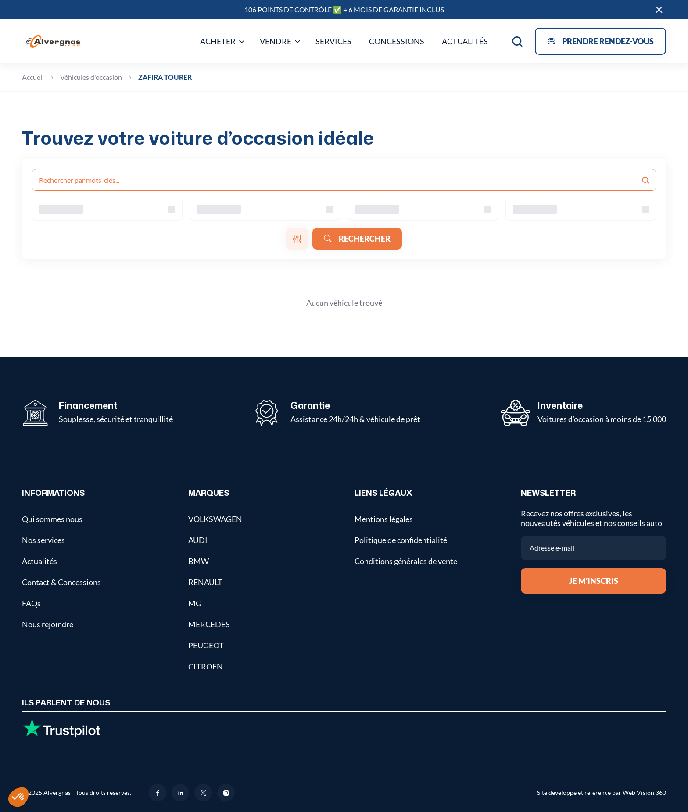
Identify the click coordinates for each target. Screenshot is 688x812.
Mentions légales (384, 519)
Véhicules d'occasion (91, 77)
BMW (198, 561)
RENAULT (205, 582)
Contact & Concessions (61, 582)
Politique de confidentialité (401, 540)
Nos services (43, 540)
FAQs (31, 603)
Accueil (33, 77)
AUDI (198, 540)
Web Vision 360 (644, 792)
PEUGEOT (206, 645)
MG (194, 603)
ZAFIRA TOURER (165, 77)
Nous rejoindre (47, 624)
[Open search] (517, 41)
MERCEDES (209, 624)
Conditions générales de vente (406, 561)
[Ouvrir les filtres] (297, 239)
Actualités (39, 561)
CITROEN (205, 666)
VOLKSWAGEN (215, 519)
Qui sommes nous (52, 519)
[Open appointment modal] (600, 41)
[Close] (659, 9)
